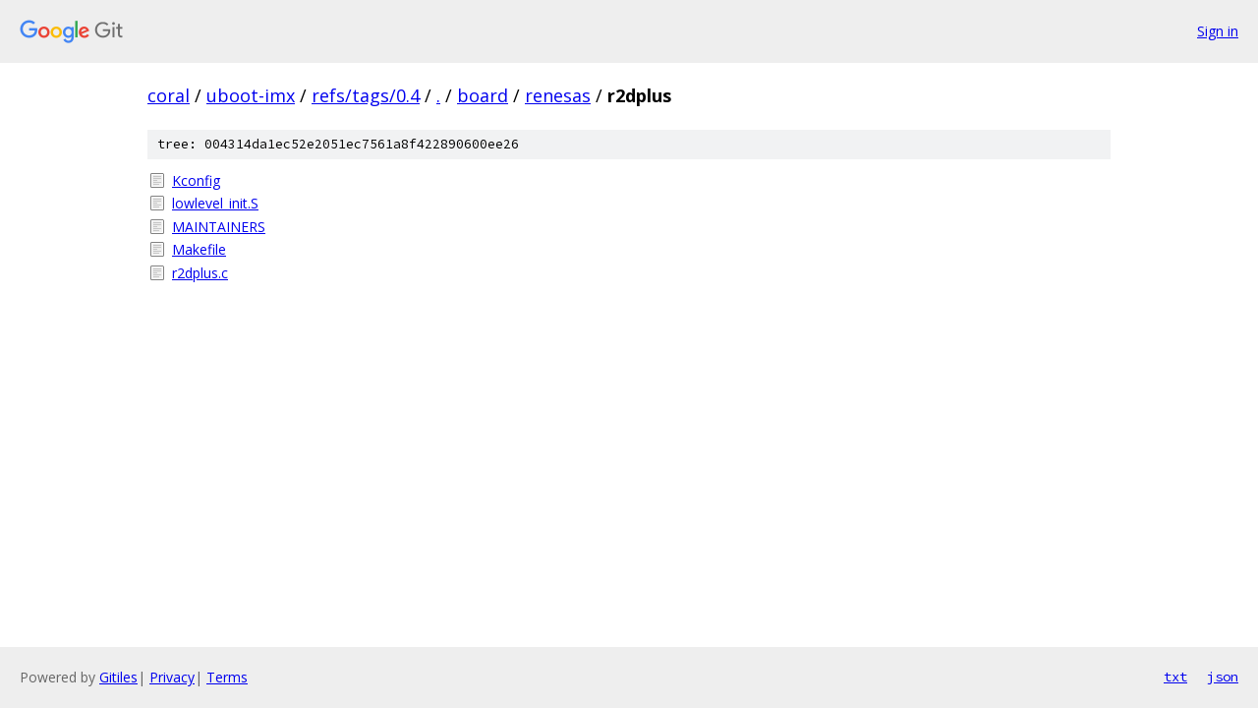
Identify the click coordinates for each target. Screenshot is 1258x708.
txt (1175, 676)
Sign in (1217, 31)
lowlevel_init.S (215, 203)
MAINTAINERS (218, 226)
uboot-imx (250, 95)
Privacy (172, 677)
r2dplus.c (200, 273)
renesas (558, 95)
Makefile (199, 249)
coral (168, 95)
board (482, 95)
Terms (227, 677)
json (1222, 676)
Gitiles (118, 677)
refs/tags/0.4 (366, 95)
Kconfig (196, 180)
